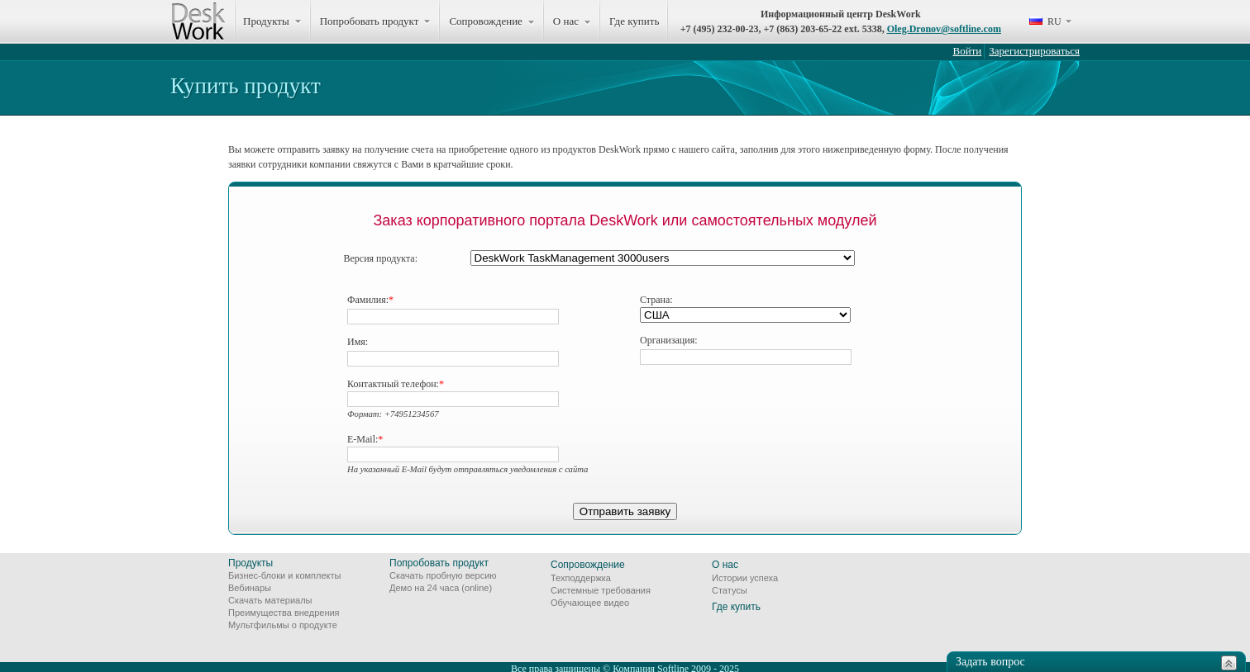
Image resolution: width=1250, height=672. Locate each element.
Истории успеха (745, 578)
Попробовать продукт (439, 563)
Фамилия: (370, 299)
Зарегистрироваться (1034, 51)
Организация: (669, 340)
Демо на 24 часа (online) (440, 588)
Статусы (729, 590)
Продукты (250, 563)
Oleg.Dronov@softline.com (944, 29)
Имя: (357, 342)
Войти (967, 51)
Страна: (656, 299)
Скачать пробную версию (443, 575)
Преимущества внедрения (284, 613)
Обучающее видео (590, 603)
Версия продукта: (381, 258)
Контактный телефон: (395, 384)
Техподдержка (581, 578)
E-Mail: (365, 439)
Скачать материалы (270, 600)
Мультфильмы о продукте (282, 625)
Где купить (634, 21)
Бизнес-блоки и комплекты (284, 575)
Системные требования (601, 590)
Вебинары (249, 588)
